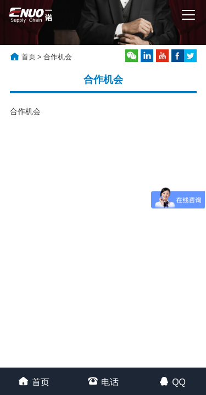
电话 (103, 381)
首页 (28, 57)
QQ (172, 381)
